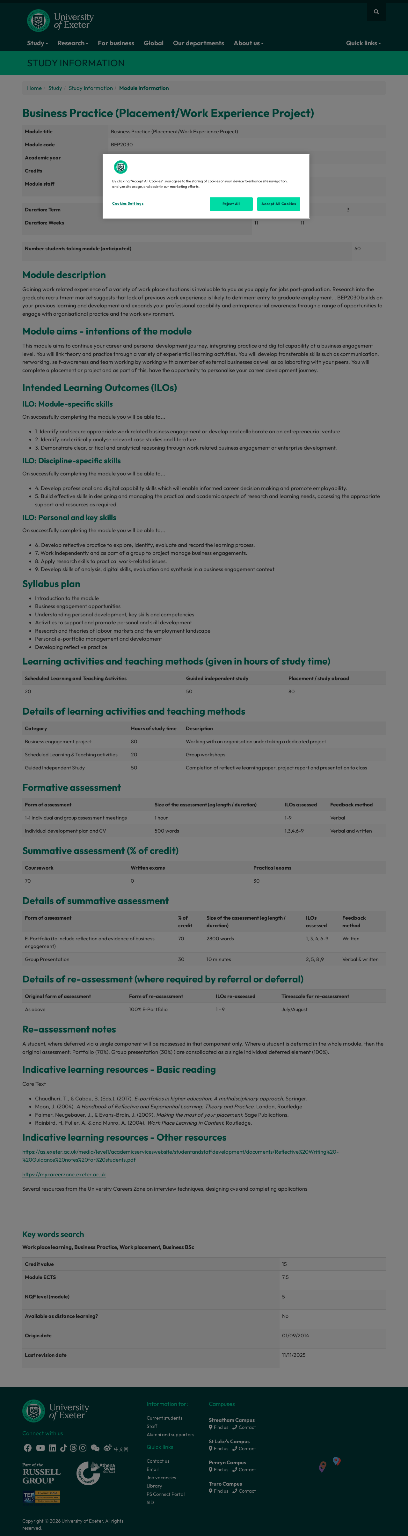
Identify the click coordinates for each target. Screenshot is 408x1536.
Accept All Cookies (278, 204)
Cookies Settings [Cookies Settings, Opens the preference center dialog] (127, 203)
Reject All (231, 204)
